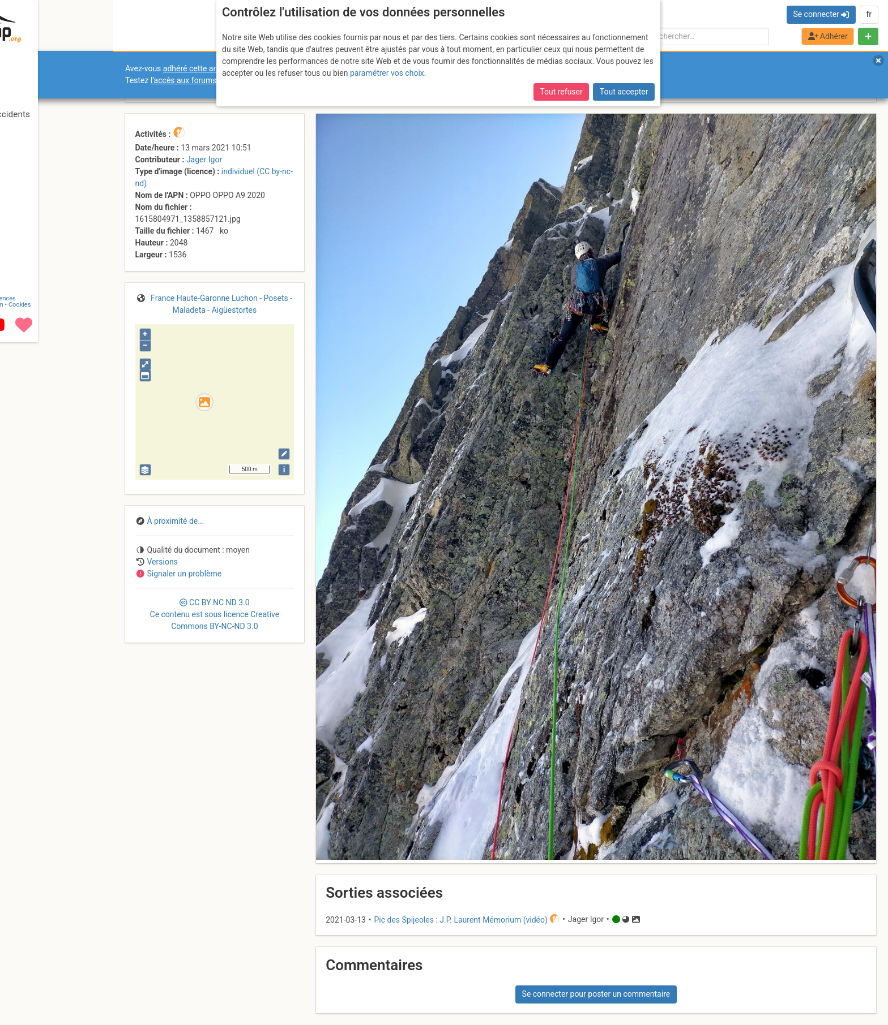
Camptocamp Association (43, 895)
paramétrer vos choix (387, 48)
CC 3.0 (215, 614)
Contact (33, 889)
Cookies (95, 895)
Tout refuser (561, 66)
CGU (55, 889)
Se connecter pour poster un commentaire (596, 993)
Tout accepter (624, 66)
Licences (79, 889)
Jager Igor (204, 159)
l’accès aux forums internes (199, 80)
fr (869, 14)
